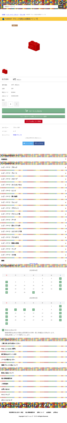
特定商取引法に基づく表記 (16, 417)
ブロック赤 (22, 14)
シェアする (39, 143)
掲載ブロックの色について (10, 367)
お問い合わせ (5, 393)
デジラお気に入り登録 (33, 121)
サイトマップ (5, 398)
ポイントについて (7, 404)
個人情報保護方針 (7, 381)
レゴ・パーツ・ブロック (12, 14)
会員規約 (48, 417)
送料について (40, 417)
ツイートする (28, 143)
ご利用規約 (5, 387)
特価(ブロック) (17, 135)
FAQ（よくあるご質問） (9, 349)
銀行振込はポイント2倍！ (9, 355)
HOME (3, 14)
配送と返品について (7, 375)
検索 (60, 6)
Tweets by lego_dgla (33, 263)
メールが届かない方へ (8, 361)
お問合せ (55, 417)
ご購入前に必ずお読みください (11, 343)
